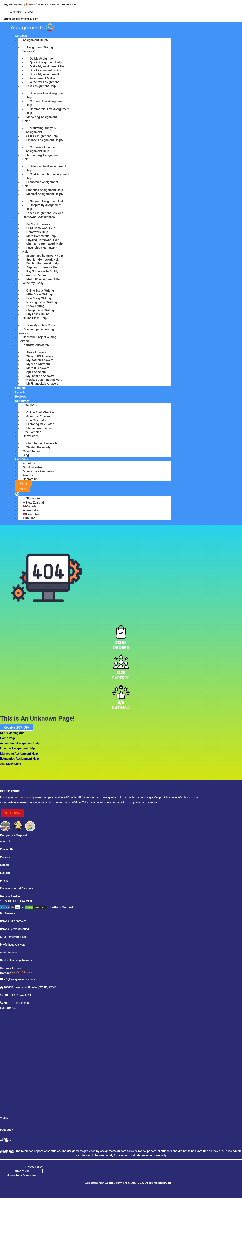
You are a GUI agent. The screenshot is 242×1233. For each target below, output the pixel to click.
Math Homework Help (41, 236)
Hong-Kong (34, 514)
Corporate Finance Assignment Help (40, 149)
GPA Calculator (36, 420)
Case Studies (32, 451)
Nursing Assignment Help (47, 201)
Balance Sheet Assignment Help (46, 168)
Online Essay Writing (40, 290)
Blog (26, 455)
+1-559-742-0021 (22, 11)
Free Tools (30, 405)
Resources (22, 401)
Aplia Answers (36, 372)
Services (21, 35)
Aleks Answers (36, 352)
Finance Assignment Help (43, 140)
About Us (29, 463)
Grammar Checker (38, 416)
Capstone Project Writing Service (37, 339)
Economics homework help (44, 255)
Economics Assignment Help (40, 184)
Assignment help (24, 797)
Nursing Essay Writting (41, 302)
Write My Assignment (44, 82)
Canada (31, 506)
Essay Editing (35, 306)
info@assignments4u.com (22, 19)
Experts (20, 392)
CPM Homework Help (40, 228)
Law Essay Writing (38, 298)
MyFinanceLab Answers (42, 383)
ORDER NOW (12, 813)
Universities (31, 436)
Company (21, 459)
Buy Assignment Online (45, 70)
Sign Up (23, 483)
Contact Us (30, 479)
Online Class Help (35, 318)
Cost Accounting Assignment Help (47, 176)
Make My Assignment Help (48, 66)
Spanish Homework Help (43, 259)
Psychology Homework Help (39, 249)
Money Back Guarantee (38, 471)
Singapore (33, 498)
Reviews (21, 396)
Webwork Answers (11, 968)
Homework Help (37, 232)
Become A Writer (10, 896)
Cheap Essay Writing (40, 310)
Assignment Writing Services (37, 49)
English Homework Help (42, 263)
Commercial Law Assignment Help (48, 111)
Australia (32, 510)
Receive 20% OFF (17, 727)
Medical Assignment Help (43, 194)
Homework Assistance (38, 217)
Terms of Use (21, 1171)
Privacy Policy (34, 1166)
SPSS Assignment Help (42, 136)
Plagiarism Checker (39, 428)
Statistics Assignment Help (44, 190)
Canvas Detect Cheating (14, 929)
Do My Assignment (42, 58)
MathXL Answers (37, 368)
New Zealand (35, 502)
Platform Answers (35, 345)
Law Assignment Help (41, 86)
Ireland (30, 518)
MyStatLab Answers (39, 360)
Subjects (5, 872)
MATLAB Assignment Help (44, 279)
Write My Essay (33, 283)
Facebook (6, 1129)
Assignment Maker (42, 78)
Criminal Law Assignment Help (45, 103)
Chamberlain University (42, 443)
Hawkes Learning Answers (44, 379)
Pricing (20, 388)
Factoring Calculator (40, 424)
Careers (4, 864)
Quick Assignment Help (46, 62)
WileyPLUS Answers (39, 356)
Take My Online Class (40, 325)
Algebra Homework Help (42, 267)
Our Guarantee (32, 467)
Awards (28, 475)
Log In (22, 489)
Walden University (38, 447)
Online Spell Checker (40, 412)
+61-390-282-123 (20, 1003)
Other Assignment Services (44, 213)
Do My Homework (38, 224)
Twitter (4, 1118)
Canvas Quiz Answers (13, 921)
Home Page (8, 738)
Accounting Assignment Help (40, 157)
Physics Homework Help (42, 240)
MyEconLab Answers (40, 376)
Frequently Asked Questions (17, 888)
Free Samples (32, 432)
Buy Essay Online (37, 314)
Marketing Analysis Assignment (41, 130)
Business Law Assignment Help (46, 95)
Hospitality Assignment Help (44, 207)
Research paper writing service (36, 331)
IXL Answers (7, 913)
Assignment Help (34, 40)
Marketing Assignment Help (39, 119)
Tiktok (4, 1139)
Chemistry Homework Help (44, 243)
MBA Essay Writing (39, 294)
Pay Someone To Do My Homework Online (40, 273)
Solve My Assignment (44, 74)
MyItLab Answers (38, 364)
